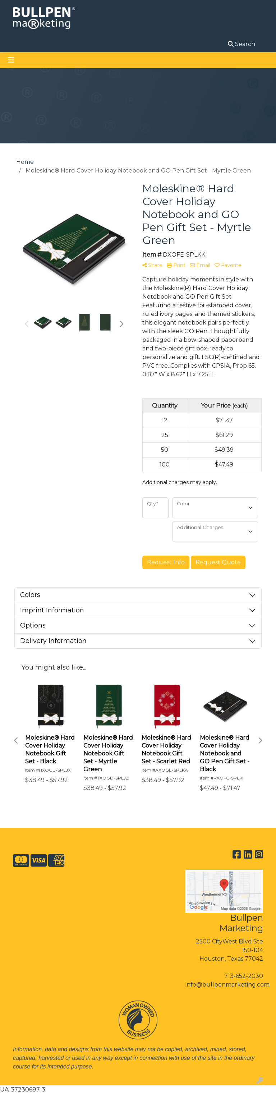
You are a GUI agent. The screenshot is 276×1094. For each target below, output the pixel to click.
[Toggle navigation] (11, 60)
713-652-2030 (243, 976)
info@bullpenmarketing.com (227, 984)
